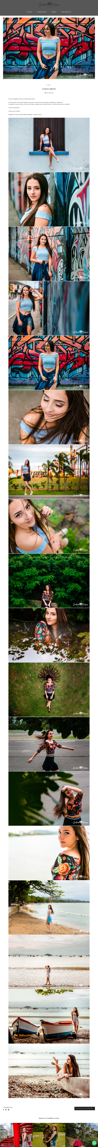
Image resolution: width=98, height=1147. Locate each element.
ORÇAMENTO (66, 12)
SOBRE (53, 12)
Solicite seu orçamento (84, 1108)
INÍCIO (29, 12)
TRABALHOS (41, 12)
